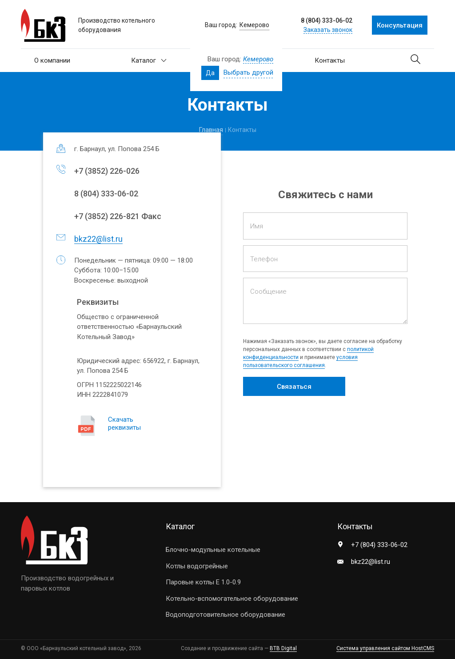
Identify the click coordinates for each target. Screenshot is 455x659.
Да (210, 72)
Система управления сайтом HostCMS (385, 648)
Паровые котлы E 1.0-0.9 (203, 582)
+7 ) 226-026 (107, 171)
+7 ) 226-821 (107, 216)
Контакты (330, 60)
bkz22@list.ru (98, 239)
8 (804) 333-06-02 (326, 20)
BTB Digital (283, 648)
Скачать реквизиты (124, 423)
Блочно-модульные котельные (213, 550)
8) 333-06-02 (106, 193)
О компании (52, 60)
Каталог (149, 60)
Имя (256, 226)
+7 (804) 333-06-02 (379, 545)
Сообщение (268, 292)
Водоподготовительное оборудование (225, 615)
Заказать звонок (327, 29)
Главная (211, 130)
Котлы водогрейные (197, 566)
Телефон (264, 259)
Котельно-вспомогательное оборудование (232, 599)
